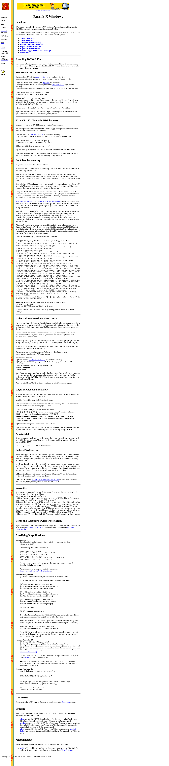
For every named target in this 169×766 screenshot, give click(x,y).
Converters (66, 711)
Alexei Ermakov (63, 757)
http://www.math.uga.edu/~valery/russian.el (35, 577)
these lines (27, 664)
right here (46, 83)
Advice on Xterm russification (49, 197)
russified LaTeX (75, 738)
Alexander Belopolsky (24, 197)
